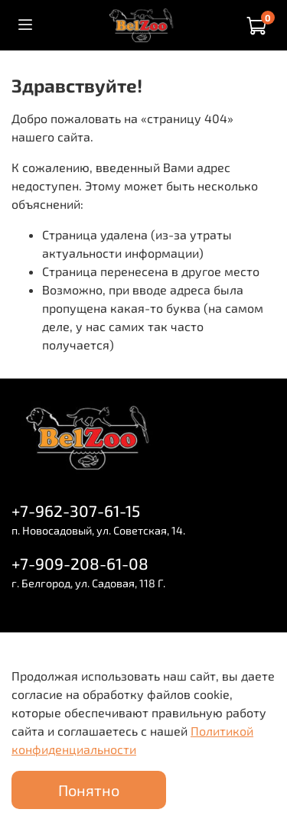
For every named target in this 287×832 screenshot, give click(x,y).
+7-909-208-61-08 (79, 563)
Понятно (88, 790)
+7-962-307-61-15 (75, 510)
